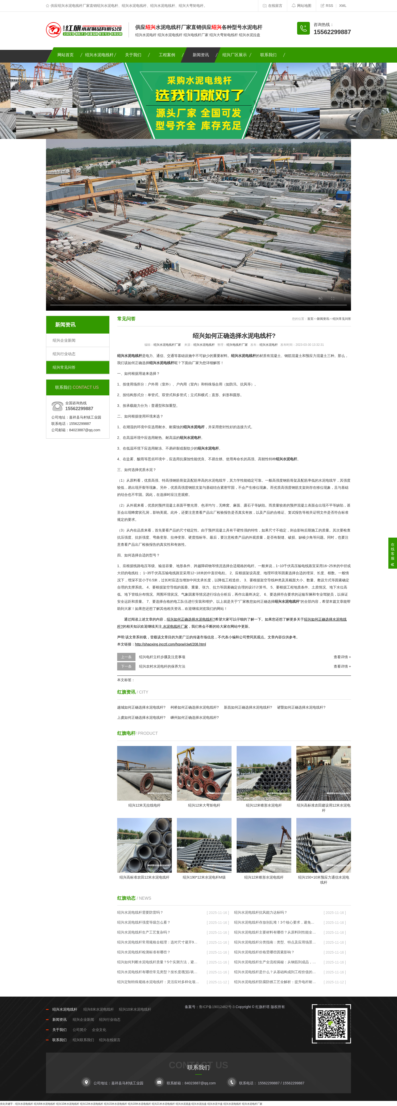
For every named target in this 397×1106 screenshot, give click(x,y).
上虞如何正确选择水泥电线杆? (141, 717)
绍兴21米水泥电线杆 (163, 1103)
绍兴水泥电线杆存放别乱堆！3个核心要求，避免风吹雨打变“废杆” (275, 922)
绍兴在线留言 (109, 1040)
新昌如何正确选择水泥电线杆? (248, 707)
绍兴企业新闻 (64, 340)
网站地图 (301, 6)
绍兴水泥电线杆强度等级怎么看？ (144, 922)
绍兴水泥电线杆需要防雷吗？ (140, 912)
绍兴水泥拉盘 (199, 1103)
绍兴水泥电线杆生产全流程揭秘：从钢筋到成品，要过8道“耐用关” (275, 962)
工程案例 (167, 55)
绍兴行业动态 (64, 354)
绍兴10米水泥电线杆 (135, 1009)
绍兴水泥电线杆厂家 (167, 345)
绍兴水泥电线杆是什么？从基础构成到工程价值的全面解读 (275, 972)
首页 (310, 319)
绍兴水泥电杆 (268, 345)
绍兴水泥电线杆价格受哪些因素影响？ (264, 952)
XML (342, 6)
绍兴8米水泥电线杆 (98, 1009)
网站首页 (65, 55)
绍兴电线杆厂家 (237, 345)
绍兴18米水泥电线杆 (139, 1103)
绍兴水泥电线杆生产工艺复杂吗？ (144, 932)
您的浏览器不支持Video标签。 (198, 225)
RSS (327, 6)
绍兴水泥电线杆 (99, 55)
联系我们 (268, 55)
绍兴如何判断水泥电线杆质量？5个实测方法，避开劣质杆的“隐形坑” (158, 962)
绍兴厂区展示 (234, 55)
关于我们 (133, 55)
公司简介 (80, 1030)
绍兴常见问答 (64, 367)
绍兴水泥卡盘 (215, 1103)
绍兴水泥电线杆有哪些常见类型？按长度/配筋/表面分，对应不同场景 (158, 972)
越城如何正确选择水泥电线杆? (141, 707)
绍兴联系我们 (83, 1040)
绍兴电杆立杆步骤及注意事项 (162, 657)
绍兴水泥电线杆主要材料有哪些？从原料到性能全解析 (275, 932)
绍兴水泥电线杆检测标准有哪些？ (144, 952)
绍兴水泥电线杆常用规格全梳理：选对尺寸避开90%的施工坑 (158, 942)
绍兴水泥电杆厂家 (252, 1103)
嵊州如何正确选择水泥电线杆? (195, 717)
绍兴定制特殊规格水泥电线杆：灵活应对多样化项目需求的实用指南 (158, 982)
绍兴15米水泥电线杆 (115, 1103)
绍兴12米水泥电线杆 (91, 1103)
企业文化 (99, 1030)
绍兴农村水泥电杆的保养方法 (162, 666)
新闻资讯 (201, 55)
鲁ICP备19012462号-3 (217, 1007)
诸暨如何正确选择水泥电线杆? (301, 707)
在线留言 (272, 6)
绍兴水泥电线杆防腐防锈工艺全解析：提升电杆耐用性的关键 (275, 982)
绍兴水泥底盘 (183, 1103)
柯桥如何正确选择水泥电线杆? (195, 707)
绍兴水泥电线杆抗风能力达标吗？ (260, 912)
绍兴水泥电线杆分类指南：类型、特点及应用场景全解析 (275, 942)
